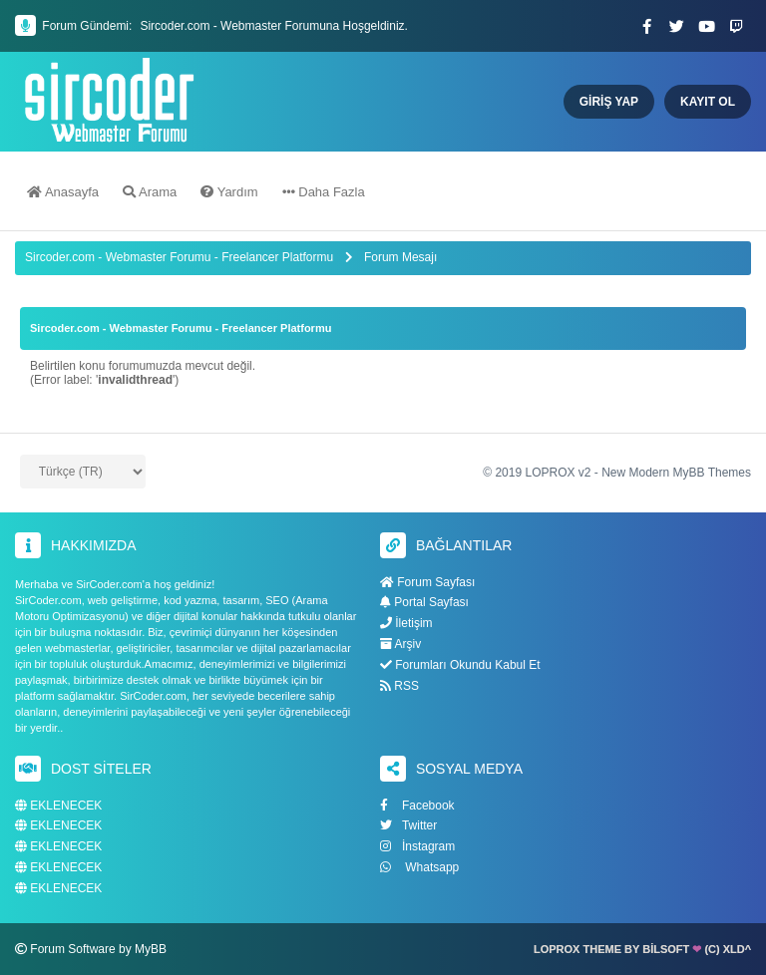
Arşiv (400, 644)
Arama (150, 191)
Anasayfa (63, 191)
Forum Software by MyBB (98, 949)
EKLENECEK (58, 806)
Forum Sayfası (427, 582)
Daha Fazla (323, 191)
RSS (399, 686)
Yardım (228, 191)
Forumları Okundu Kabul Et (460, 665)
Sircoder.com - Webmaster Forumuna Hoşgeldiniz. (274, 26)
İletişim (406, 623)
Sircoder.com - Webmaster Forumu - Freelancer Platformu (181, 257)
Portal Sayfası (424, 602)
